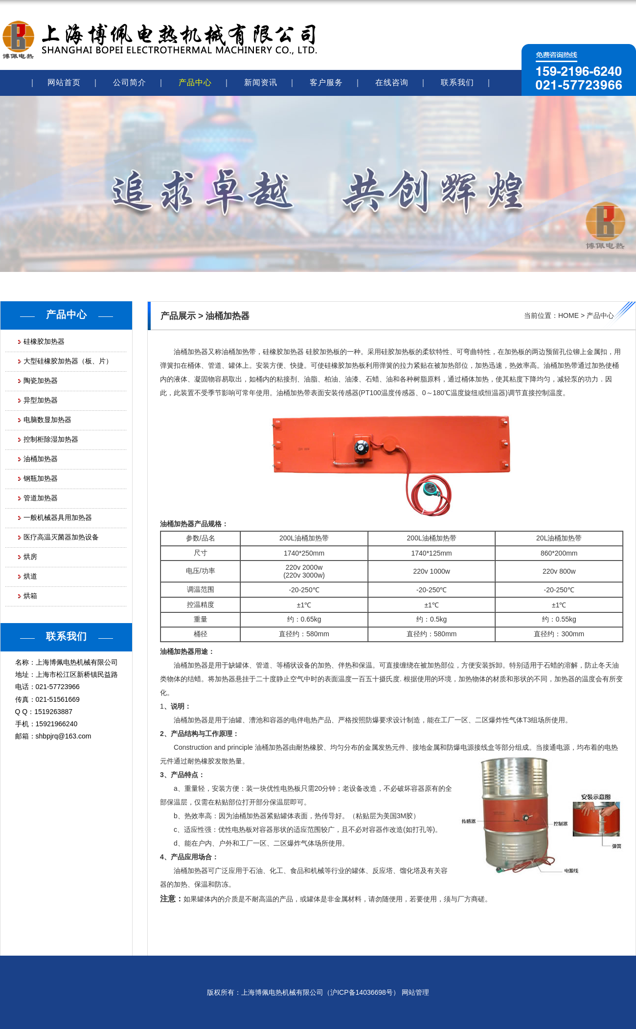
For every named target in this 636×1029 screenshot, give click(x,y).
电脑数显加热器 (47, 420)
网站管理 (415, 992)
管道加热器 (40, 498)
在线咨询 (392, 82)
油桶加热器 (40, 459)
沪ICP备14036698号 (361, 992)
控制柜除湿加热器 (50, 439)
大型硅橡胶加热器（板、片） (68, 361)
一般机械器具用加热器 (57, 517)
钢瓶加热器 (40, 478)
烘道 (30, 576)
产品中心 (195, 82)
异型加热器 (40, 400)
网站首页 (64, 82)
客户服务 (326, 82)
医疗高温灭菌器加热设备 (61, 537)
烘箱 (30, 596)
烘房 (30, 556)
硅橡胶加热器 (44, 341)
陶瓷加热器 (40, 380)
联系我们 (457, 82)
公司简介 (129, 82)
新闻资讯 (260, 82)
